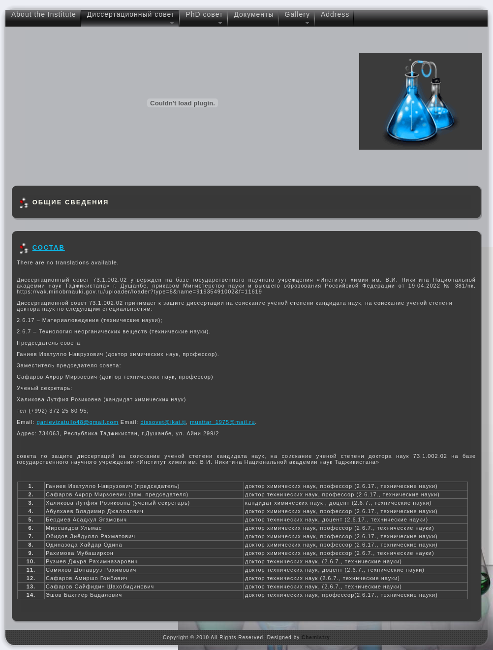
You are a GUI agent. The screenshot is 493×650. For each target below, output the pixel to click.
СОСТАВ (48, 247)
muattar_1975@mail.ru (222, 422)
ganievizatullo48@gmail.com (78, 422)
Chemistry (316, 637)
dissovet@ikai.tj (163, 422)
